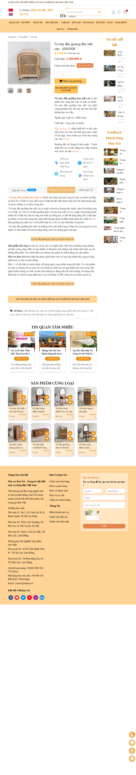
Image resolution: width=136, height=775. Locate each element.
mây (94, 219)
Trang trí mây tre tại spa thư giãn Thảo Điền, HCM (122, 161)
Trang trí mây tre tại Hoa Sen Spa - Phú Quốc (122, 210)
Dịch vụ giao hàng (58, 656)
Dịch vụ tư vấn (56, 665)
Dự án (110, 22)
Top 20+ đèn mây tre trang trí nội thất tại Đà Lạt (83, 522)
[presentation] (10, 62)
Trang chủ (14, 22)
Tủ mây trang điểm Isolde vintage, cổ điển (86, 618)
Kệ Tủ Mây (100, 22)
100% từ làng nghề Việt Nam (64, 163)
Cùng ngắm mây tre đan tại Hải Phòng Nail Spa (122, 219)
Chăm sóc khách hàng (59, 670)
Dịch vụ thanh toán (58, 661)
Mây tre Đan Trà (62, 128)
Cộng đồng (121, 22)
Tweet (23, 190)
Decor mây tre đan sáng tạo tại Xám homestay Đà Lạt (120, 200)
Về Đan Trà (73, 29)
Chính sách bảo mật (59, 692)
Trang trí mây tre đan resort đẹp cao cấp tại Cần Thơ (122, 151)
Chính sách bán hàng (59, 652)
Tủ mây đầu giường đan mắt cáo (25, 197)
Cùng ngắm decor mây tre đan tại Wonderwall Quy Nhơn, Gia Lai (119, 229)
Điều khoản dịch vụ (59, 682)
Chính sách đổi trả (58, 687)
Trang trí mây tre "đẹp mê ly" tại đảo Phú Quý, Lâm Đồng (122, 239)
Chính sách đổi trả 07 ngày (88, 163)
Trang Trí (38, 22)
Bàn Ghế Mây (53, 22)
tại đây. (66, 139)
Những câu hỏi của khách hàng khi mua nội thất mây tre (51, 522)
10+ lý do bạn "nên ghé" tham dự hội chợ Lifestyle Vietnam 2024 (21, 522)
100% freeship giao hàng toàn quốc (66, 89)
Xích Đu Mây (88, 22)
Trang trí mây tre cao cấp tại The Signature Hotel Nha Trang (120, 190)
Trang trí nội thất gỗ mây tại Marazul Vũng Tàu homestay (120, 171)
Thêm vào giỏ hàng (70, 81)
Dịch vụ (61, 29)
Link (31, 190)
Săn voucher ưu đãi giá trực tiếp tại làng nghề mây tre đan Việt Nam (52, 470)
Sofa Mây (76, 22)
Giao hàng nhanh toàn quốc (88, 175)
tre (14, 349)
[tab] (61, 190)
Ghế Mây (66, 22)
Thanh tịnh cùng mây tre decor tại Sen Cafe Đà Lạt (122, 181)
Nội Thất (26, 22)
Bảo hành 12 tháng (85, 65)
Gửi (104, 696)
